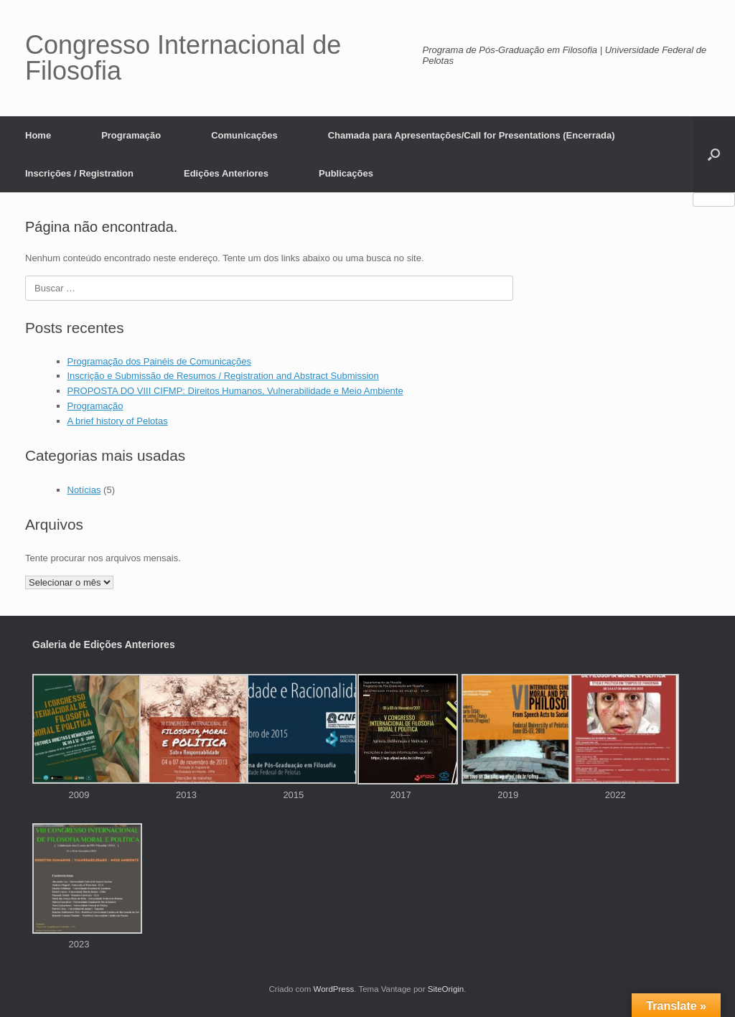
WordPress (334, 989)
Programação (131, 135)
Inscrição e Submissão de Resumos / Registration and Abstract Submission (223, 375)
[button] (714, 154)
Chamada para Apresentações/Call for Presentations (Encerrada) (471, 135)
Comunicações (244, 135)
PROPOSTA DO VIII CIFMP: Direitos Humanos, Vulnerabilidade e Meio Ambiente (235, 390)
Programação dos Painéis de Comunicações (159, 361)
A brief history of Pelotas (117, 421)
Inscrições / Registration (79, 173)
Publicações (346, 173)
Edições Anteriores (226, 173)
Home (38, 135)
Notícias (84, 489)
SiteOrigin (446, 989)
